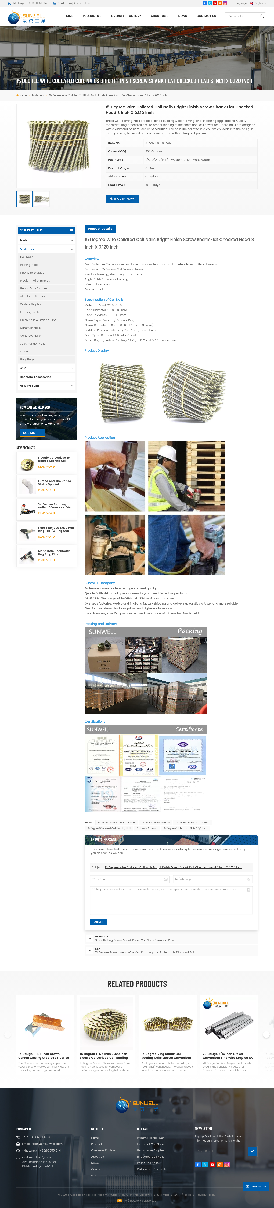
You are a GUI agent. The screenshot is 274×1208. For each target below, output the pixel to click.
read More (47, 466)
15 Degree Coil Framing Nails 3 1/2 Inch (185, 828)
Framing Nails (29, 312)
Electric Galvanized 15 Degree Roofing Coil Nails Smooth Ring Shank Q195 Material (54, 459)
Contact (97, 1169)
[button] (266, 1034)
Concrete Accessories (35, 377)
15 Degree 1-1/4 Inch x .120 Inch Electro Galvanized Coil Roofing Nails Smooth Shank (104, 1056)
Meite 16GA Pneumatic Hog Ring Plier (54, 553)
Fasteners (38, 95)
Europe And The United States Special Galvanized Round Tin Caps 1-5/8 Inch (54, 483)
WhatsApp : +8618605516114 (27, 3)
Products (91, 16)
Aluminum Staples (32, 296)
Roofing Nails (29, 265)
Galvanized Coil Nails (151, 1169)
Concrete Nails (30, 335)
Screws (25, 351)
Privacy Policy (205, 1195)
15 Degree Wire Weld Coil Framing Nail (109, 828)
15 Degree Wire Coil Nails (156, 823)
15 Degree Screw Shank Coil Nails (116, 823)
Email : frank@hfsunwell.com (72, 3)
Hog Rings (27, 359)
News (182, 16)
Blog (94, 1175)
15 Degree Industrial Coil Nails (192, 823)
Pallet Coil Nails (147, 1163)
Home (69, 16)
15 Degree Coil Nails (150, 1156)
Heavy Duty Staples (33, 288)
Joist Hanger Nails (32, 343)
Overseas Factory (126, 16)
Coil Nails (26, 257)
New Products (30, 386)
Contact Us (206, 16)
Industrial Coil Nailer (151, 1144)
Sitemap (163, 1195)
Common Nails (30, 328)
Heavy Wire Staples (150, 1150)
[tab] (100, 229)
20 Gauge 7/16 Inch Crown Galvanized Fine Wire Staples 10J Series (228, 1056)
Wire (23, 368)
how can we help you (35, 407)
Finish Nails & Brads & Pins (38, 320)
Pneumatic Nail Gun (151, 1138)
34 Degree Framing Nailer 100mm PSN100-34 (54, 506)
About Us (158, 16)
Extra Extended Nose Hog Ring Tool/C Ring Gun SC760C (56, 529)
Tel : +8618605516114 (36, 1137)
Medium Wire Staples (35, 280)
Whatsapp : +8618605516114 (41, 1150)
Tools (23, 240)
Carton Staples (30, 304)
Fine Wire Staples (32, 273)
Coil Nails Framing (147, 828)
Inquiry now (122, 198)
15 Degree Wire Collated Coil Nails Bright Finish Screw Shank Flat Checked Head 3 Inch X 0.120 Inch (173, 867)
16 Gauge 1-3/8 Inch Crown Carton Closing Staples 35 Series (43, 1056)
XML (177, 1195)
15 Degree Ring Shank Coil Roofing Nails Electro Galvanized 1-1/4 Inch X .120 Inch (166, 1056)
